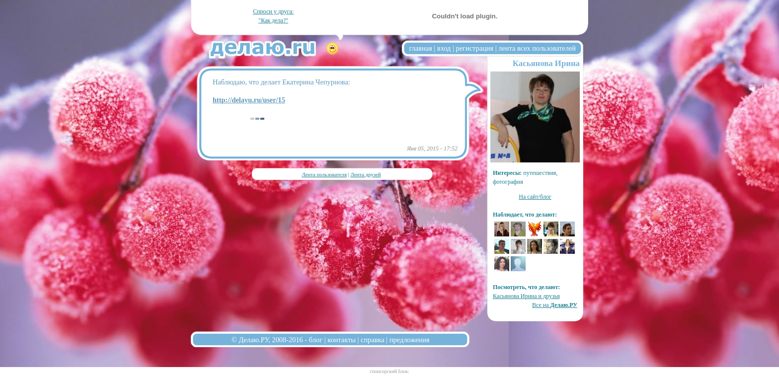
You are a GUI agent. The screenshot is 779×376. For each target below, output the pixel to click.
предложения (410, 340)
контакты (341, 340)
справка (373, 340)
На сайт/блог (535, 196)
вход (444, 48)
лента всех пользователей (537, 48)
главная (420, 48)
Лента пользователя (324, 174)
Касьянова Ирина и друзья (526, 296)
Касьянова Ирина (546, 63)
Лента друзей (365, 174)
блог (315, 340)
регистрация (474, 48)
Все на (554, 304)
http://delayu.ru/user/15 (249, 100)
